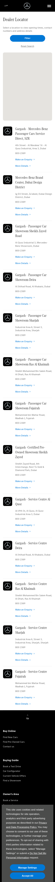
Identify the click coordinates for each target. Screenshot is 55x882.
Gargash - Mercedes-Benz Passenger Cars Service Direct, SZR (31, 133)
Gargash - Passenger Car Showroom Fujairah (30, 405)
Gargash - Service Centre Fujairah (31, 674)
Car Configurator (11, 771)
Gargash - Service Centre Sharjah (31, 630)
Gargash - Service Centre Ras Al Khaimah (31, 586)
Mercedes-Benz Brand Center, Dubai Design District (29, 182)
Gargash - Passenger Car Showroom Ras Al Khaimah (32, 362)
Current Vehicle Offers (14, 775)
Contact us (8, 746)
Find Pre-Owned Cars (13, 741)
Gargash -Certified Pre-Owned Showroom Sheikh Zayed (31, 452)
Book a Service (10, 800)
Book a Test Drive (12, 766)
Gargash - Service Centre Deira (31, 545)
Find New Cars (10, 737)
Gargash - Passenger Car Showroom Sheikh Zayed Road (30, 231)
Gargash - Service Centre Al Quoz (32, 501)
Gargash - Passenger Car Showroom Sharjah (30, 318)
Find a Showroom (12, 780)
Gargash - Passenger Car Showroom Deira (30, 277)
